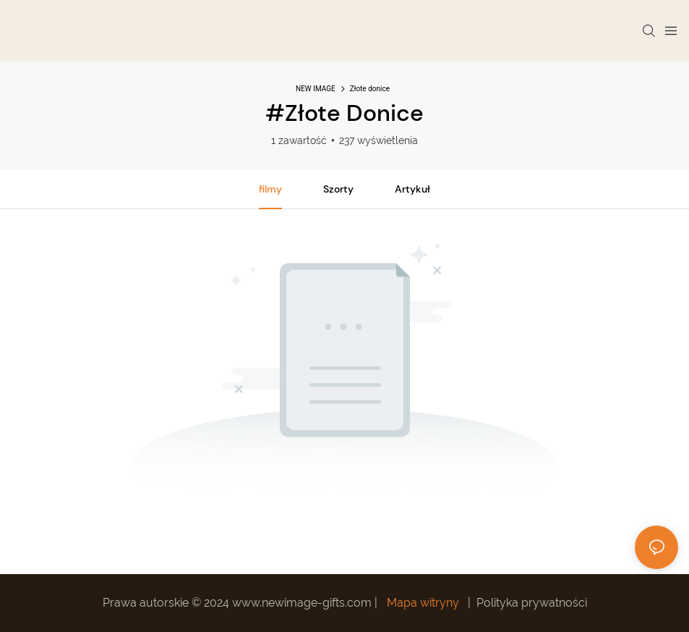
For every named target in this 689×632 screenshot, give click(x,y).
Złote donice (370, 89)
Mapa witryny (423, 603)
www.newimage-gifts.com (303, 603)
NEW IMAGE (315, 89)
